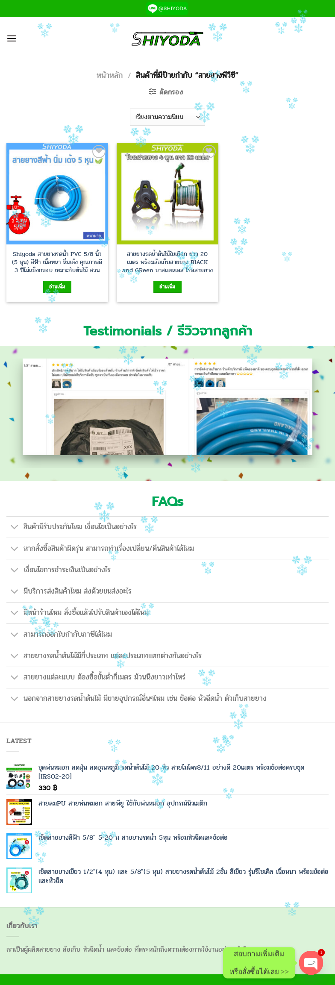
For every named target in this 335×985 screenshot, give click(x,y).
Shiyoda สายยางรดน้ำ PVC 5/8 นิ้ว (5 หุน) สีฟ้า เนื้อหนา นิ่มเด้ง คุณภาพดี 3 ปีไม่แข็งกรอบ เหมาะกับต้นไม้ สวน (57, 262)
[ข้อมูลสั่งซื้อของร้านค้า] (167, 117)
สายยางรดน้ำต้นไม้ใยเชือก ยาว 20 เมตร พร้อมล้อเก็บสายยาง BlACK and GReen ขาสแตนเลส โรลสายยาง (167, 262)
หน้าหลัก (110, 75)
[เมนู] (11, 38)
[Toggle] (14, 528)
